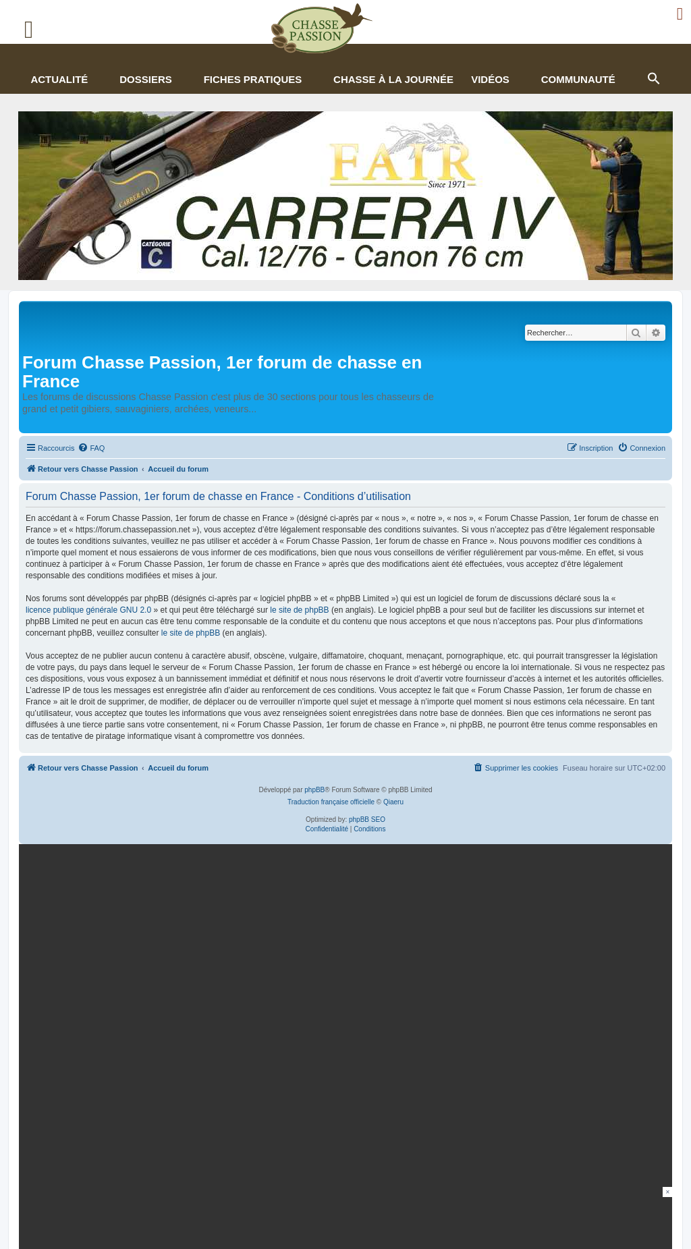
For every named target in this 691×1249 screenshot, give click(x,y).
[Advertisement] (345, 1217)
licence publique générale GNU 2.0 (88, 610)
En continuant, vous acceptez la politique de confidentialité (530, 1012)
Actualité (59, 79)
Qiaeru (393, 802)
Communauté (578, 79)
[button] (653, 76)
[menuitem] (91, 448)
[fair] (345, 195)
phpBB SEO (367, 819)
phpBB (314, 790)
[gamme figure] (342, 954)
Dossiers (145, 79)
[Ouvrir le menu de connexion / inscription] (680, 13)
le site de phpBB (299, 610)
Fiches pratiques (253, 79)
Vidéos (490, 79)
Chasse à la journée (393, 79)
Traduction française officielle (331, 802)
